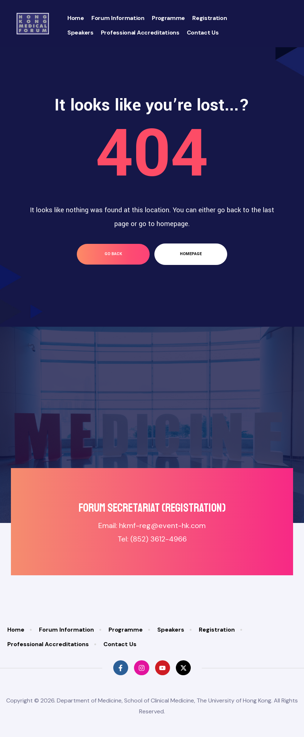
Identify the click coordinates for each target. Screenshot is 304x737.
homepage (191, 254)
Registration (209, 18)
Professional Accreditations (140, 32)
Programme (168, 18)
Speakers (80, 32)
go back (113, 254)
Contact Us (203, 32)
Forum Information (118, 18)
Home (75, 18)
